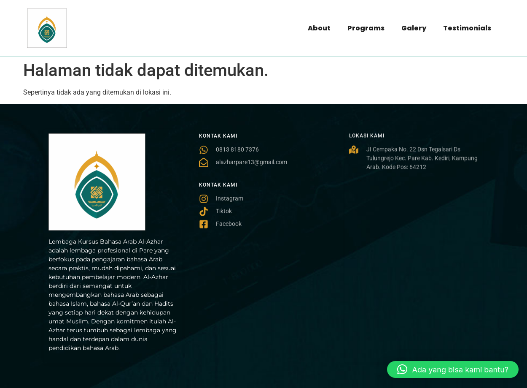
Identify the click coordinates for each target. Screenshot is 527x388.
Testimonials (467, 28)
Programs (365, 28)
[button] (453, 369)
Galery (413, 28)
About (319, 28)
